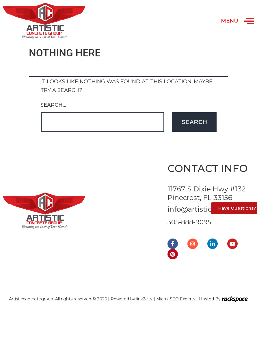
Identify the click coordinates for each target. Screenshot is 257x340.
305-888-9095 (189, 222)
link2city (145, 299)
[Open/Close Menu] (249, 21)
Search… (53, 105)
